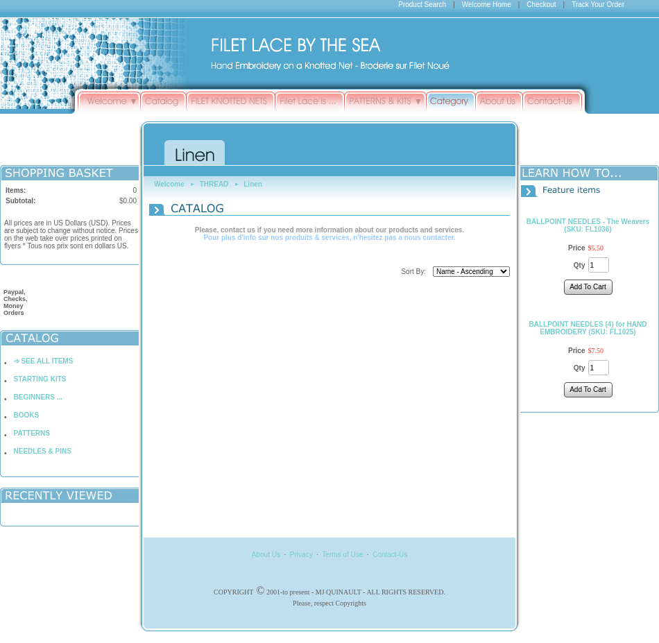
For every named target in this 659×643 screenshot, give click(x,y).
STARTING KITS (40, 379)
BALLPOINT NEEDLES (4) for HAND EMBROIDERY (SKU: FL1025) (588, 328)
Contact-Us (390, 554)
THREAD (214, 184)
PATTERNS (32, 433)
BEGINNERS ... (38, 397)
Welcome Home (486, 4)
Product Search (422, 4)
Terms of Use (342, 554)
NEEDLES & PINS (42, 451)
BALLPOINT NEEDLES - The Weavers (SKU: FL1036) (588, 225)
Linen (252, 184)
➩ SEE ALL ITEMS (44, 361)
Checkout (541, 4)
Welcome (169, 184)
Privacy (301, 554)
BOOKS (27, 415)
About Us (266, 554)
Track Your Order (598, 4)
